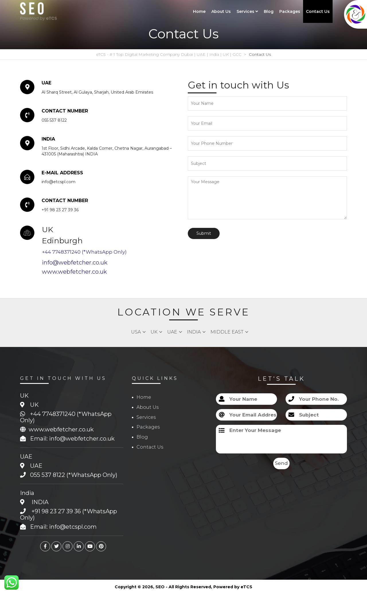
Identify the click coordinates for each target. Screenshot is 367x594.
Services (247, 11)
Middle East (226, 332)
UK (154, 332)
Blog (269, 11)
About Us (221, 11)
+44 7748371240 (52, 414)
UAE (172, 332)
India (194, 332)
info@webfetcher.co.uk (75, 262)
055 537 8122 (47, 474)
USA (136, 332)
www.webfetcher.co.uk (74, 271)
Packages (289, 11)
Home (199, 11)
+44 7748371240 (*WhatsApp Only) (84, 252)
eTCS (246, 586)
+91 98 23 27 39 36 (56, 511)
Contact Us (318, 11)
